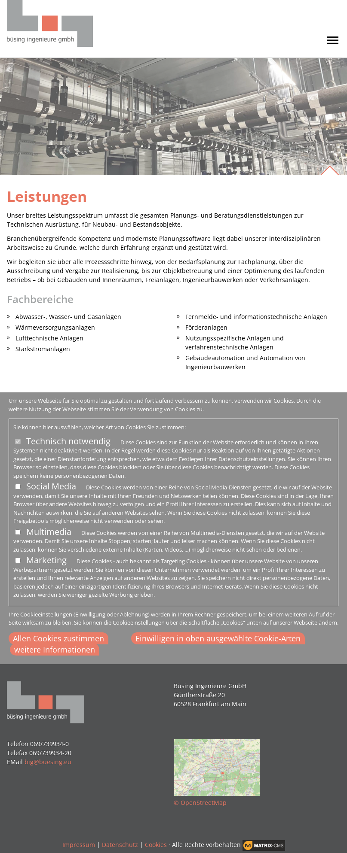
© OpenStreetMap (200, 802)
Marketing (46, 560)
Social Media (51, 486)
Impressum (78, 845)
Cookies (156, 845)
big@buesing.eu (48, 762)
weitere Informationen (54, 649)
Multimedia (48, 531)
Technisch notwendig (68, 441)
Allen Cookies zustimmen (58, 638)
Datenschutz (120, 845)
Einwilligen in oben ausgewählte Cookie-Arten (218, 638)
